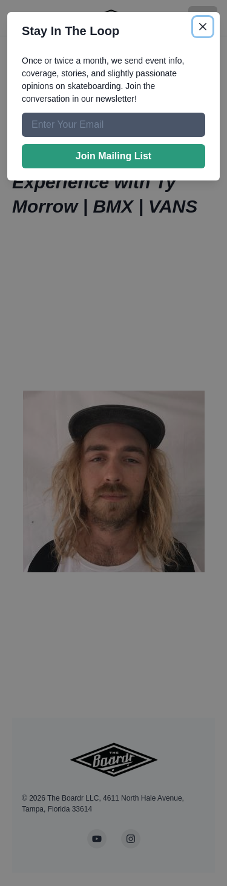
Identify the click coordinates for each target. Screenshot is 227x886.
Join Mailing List (113, 156)
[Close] (202, 26)
